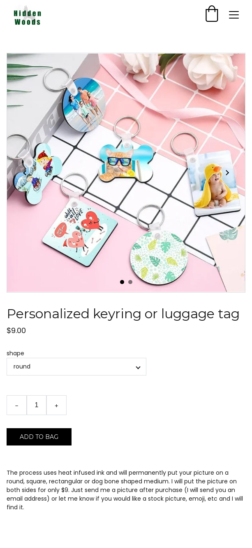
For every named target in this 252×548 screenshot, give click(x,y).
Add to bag (39, 437)
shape (15, 353)
